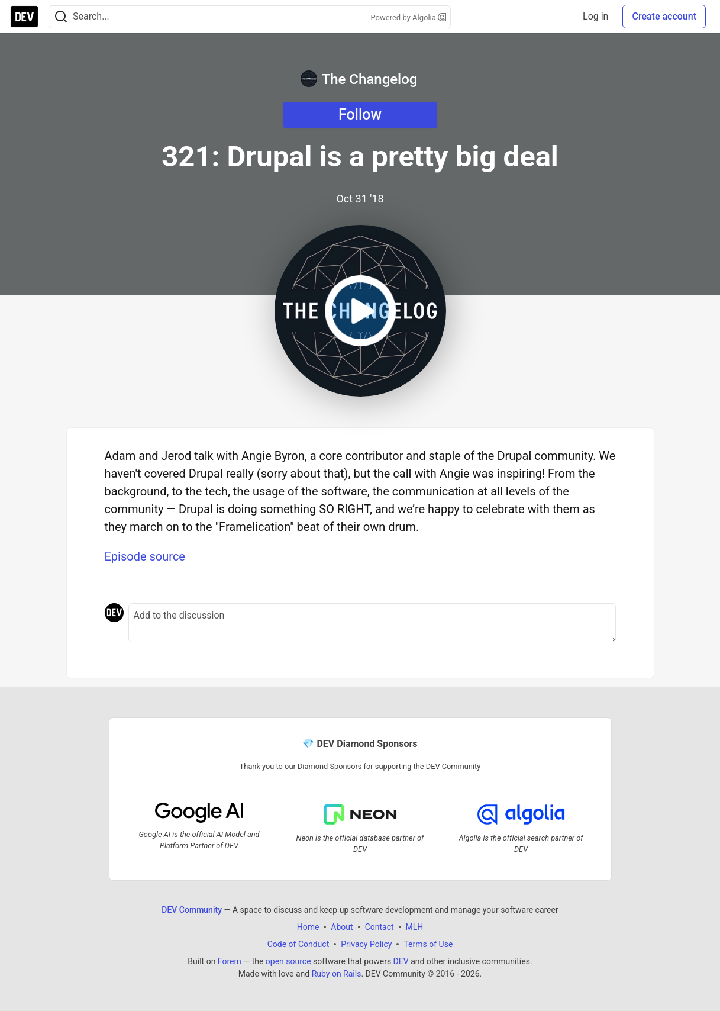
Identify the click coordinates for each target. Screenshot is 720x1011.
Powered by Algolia (408, 17)
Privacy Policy (366, 944)
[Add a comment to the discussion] (372, 623)
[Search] (61, 17)
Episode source (145, 556)
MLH (415, 927)
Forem (229, 961)
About (342, 927)
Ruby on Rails (336, 973)
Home (308, 927)
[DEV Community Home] (24, 16)
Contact (379, 927)
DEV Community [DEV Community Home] (192, 910)
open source (288, 961)
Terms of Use (428, 944)
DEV (401, 961)
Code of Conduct (298, 944)
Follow (360, 114)
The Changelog (359, 79)
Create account (664, 16)
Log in (595, 16)
